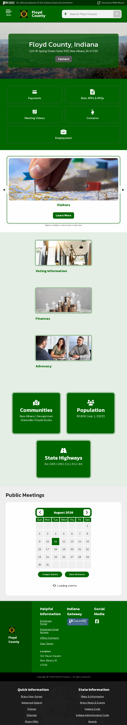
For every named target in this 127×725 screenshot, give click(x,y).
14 (79, 492)
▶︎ (124, 187)
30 (39, 515)
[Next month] (86, 463)
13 (72, 492)
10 (47, 492)
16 (39, 499)
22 (87, 499)
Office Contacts (49, 588)
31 (47, 515)
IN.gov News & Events (92, 653)
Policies (31, 659)
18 (55, 499)
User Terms (46, 594)
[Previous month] (40, 463)
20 (72, 499)
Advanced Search (31, 653)
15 (87, 492)
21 (79, 499)
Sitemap (32, 665)
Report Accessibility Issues (62, 704)
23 (39, 507)
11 (55, 492)
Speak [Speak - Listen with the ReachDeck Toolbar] (61, 714)
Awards (92, 672)
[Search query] (107, 12)
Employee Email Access (49, 581)
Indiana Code (92, 659)
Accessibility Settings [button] (62, 697)
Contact (63, 56)
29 (87, 507)
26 (63, 507)
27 (72, 507)
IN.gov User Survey (32, 646)
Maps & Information (92, 646)
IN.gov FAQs (31, 672)
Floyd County (40, 13)
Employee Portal (46, 573)
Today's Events (50, 524)
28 (79, 507)
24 (47, 507)
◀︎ (5, 187)
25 (55, 507)
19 (63, 499)
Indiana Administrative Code (92, 665)
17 (47, 499)
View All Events (77, 524)
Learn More (63, 213)
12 (63, 492)
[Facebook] (97, 572)
